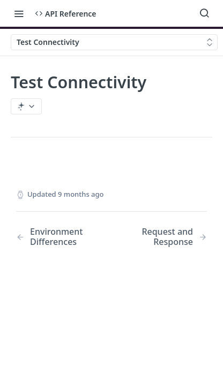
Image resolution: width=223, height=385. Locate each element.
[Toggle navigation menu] (19, 13)
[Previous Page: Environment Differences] (57, 237)
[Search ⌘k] (204, 13)
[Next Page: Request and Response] (166, 237)
